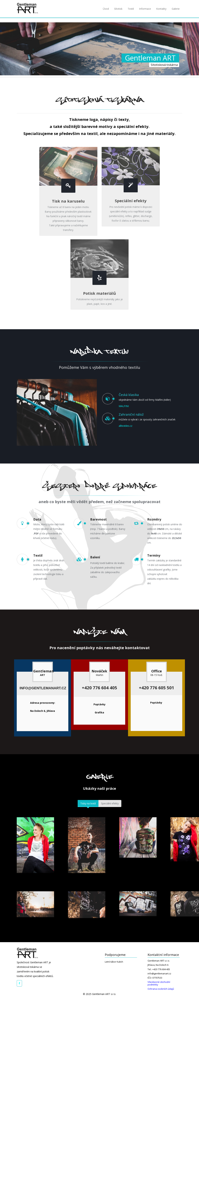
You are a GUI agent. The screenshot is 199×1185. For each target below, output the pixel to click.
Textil (131, 8)
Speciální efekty (110, 803)
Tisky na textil (88, 803)
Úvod (106, 8)
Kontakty (161, 8)
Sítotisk (118, 8)
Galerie (176, 8)
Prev (7, 593)
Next (192, 593)
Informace (145, 8)
